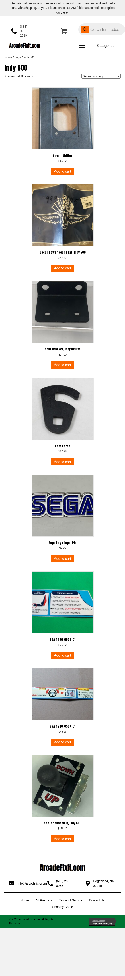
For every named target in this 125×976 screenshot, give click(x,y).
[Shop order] (101, 76)
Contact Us (97, 900)
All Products (44, 900)
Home (8, 57)
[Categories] (106, 46)
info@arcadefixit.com (32, 883)
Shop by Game (62, 907)
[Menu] (82, 46)
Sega (17, 57)
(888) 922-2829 (23, 31)
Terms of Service (70, 900)
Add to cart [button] (62, 171)
